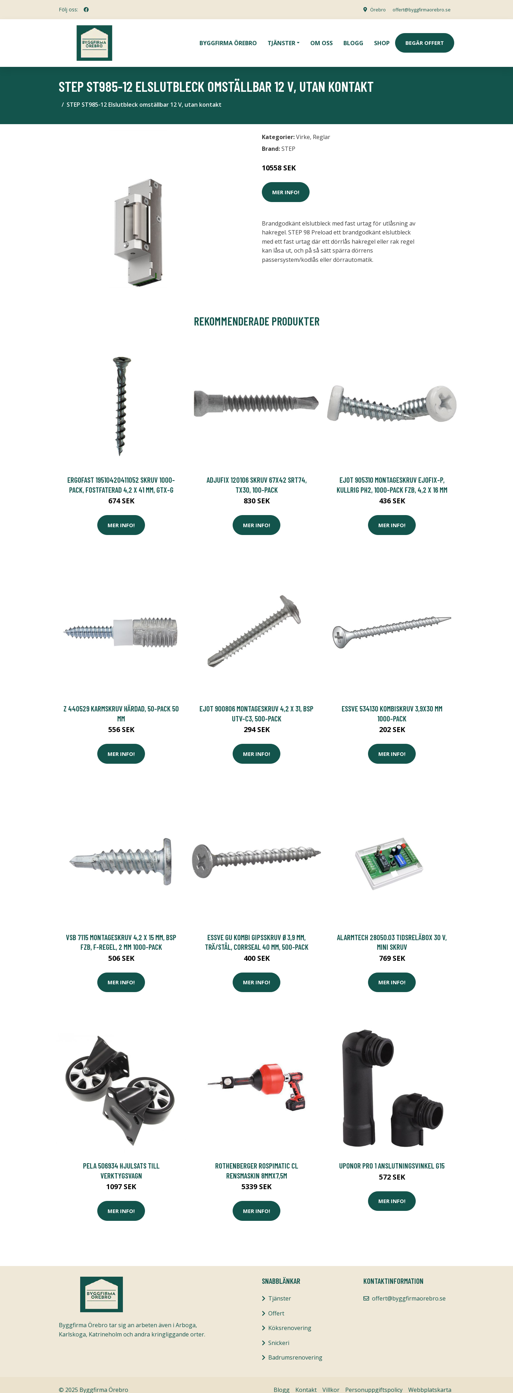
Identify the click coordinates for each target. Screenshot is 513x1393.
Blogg (353, 38)
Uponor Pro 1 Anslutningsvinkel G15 (392, 1155)
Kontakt (306, 1380)
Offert (276, 1303)
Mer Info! (285, 181)
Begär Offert (424, 37)
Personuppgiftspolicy (374, 1380)
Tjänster (279, 1288)
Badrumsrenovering (295, 1347)
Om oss (321, 38)
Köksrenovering (289, 1318)
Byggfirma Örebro (228, 38)
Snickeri (278, 1332)
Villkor (331, 1380)
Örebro (369, 9)
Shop (382, 38)
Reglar (321, 127)
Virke (303, 127)
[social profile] (86, 9)
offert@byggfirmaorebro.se (417, 9)
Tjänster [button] (281, 38)
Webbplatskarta (429, 1380)
